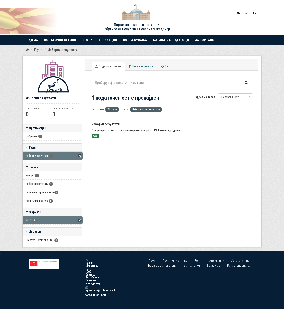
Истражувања (135, 40)
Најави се (213, 265)
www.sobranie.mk (86, 294)
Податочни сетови (60, 40)
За (164, 66)
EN (254, 13)
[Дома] (27, 50)
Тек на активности (141, 66)
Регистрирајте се (239, 265)
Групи (38, 50)
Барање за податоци (171, 40)
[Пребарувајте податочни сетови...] (166, 82)
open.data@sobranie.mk (86, 289)
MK (238, 13)
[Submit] (246, 82)
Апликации (107, 40)
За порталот (205, 40)
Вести (87, 40)
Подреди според (204, 97)
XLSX (95, 136)
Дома (33, 40)
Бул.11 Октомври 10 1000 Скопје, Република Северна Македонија (86, 272)
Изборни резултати (63, 50)
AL (246, 13)
